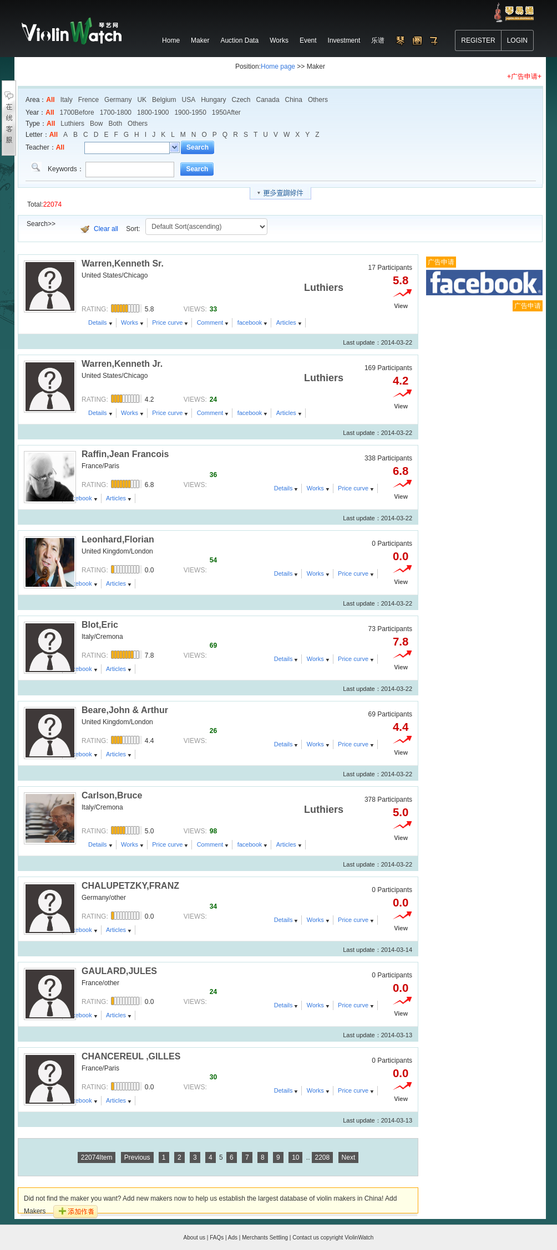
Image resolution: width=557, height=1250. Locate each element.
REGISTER (478, 40)
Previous (137, 1157)
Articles (286, 322)
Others (318, 100)
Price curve (167, 322)
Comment (210, 322)
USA (188, 100)
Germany (117, 100)
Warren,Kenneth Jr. (122, 363)
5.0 (400, 812)
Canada (268, 100)
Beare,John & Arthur (125, 710)
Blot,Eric (100, 624)
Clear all (106, 229)
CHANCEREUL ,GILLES (131, 1056)
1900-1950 (190, 112)
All (50, 100)
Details (97, 322)
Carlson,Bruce (112, 795)
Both (115, 123)
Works (129, 322)
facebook (249, 322)
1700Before (77, 112)
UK (141, 100)
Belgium (164, 100)
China (293, 100)
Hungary (213, 100)
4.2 (400, 381)
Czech (241, 100)
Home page (278, 66)
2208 (322, 1157)
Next (349, 1157)
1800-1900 (153, 112)
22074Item (97, 1157)
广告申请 (441, 262)
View (401, 306)
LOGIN (517, 40)
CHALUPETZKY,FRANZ (130, 885)
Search (197, 147)
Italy (66, 100)
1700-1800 (115, 112)
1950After (226, 112)
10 (295, 1157)
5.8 (400, 280)
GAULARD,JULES (119, 971)
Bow (96, 123)
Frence (88, 100)
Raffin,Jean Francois (125, 454)
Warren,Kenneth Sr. (123, 263)
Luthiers (72, 123)
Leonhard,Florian (118, 539)
